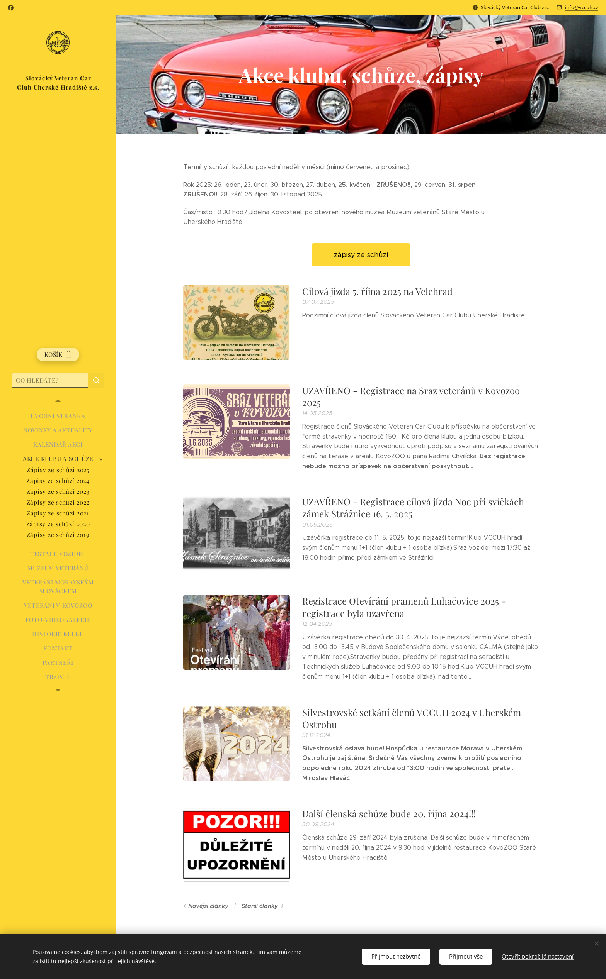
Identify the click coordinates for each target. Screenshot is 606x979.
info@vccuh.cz (581, 7)
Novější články (208, 906)
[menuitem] (58, 416)
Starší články (260, 906)
